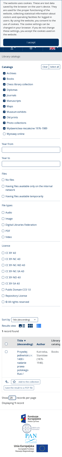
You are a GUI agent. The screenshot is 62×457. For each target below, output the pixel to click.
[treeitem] (31, 73)
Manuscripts (14, 101)
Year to (6, 158)
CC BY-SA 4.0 (12, 283)
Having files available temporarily (24, 196)
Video (8, 237)
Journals (11, 95)
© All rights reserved (17, 302)
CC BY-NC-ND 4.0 (15, 265)
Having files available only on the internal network (28, 188)
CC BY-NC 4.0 (12, 259)
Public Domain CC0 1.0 (18, 289)
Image (9, 218)
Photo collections (16, 123)
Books (10, 78)
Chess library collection (20, 84)
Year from (7, 144)
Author (41, 344)
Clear (45, 66)
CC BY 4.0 (10, 253)
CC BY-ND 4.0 (13, 277)
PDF (7, 231)
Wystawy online (15, 134)
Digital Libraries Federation (21, 224)
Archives (11, 73)
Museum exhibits (16, 112)
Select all (54, 66)
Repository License (16, 295)
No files (9, 179)
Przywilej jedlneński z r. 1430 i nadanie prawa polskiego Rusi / (25, 362)
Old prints (12, 117)
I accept (31, 42)
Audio (8, 212)
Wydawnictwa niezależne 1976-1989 (27, 128)
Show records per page (19, 398)
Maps (10, 106)
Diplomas (12, 89)
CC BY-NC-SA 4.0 (14, 271)
